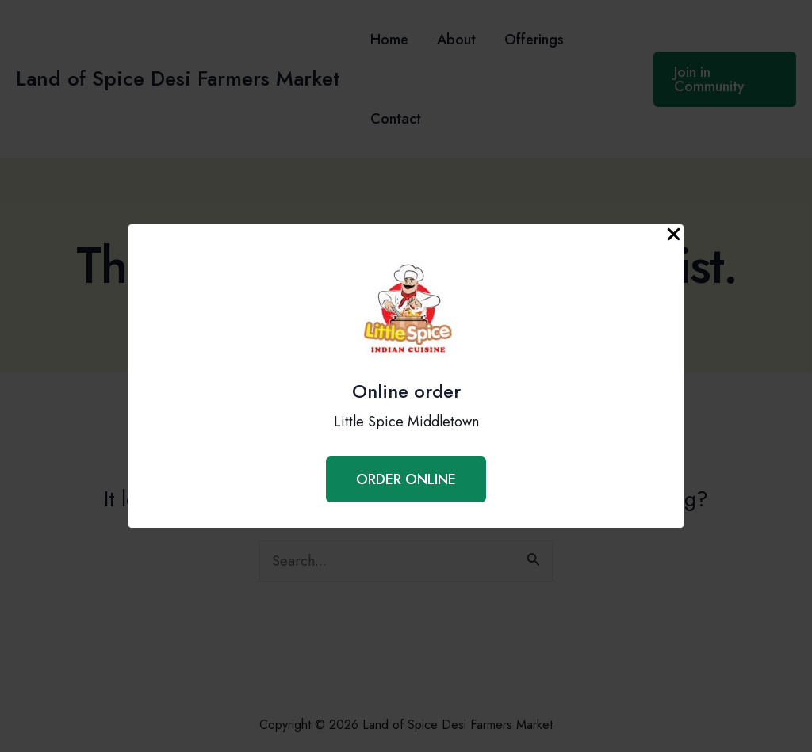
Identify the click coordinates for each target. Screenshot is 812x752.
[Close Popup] (674, 235)
